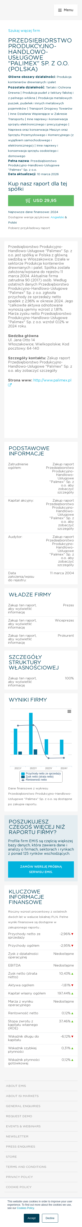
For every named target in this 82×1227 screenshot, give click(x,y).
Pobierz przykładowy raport (29, 228)
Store (11, 1156)
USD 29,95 (41, 200)
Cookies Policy (25, 1208)
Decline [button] (50, 1218)
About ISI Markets (22, 1096)
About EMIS (16, 1086)
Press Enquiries (20, 1146)
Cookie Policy (18, 1187)
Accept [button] (32, 1218)
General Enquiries (23, 1106)
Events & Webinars (23, 1126)
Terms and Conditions (26, 1166)
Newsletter (17, 1136)
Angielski (57, 217)
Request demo (19, 1116)
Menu (65, 10)
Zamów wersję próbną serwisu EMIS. (41, 869)
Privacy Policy (19, 1177)
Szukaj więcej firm (24, 31)
